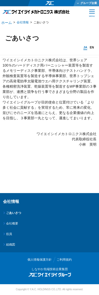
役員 (9, 234)
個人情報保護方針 (39, 259)
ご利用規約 (64, 259)
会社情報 (23, 22)
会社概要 (12, 223)
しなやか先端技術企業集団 (49, 269)
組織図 (10, 244)
